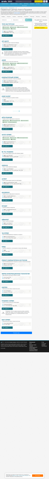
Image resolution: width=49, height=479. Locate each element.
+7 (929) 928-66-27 (7, 268)
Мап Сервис (6, 320)
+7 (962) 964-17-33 (7, 49)
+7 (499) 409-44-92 (7, 146)
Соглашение (44, 343)
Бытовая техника (5, 3)
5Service (5, 165)
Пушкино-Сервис (8, 301)
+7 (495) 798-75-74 (7, 227)
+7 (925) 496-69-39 (7, 35)
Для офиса (38, 3)
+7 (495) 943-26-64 (7, 213)
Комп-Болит (6, 96)
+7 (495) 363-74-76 (7, 129)
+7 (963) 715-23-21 (7, 241)
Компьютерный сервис (10, 77)
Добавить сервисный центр (47, 1)
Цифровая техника (13, 3)
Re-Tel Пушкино (7, 152)
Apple (20, 3)
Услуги (30, 343)
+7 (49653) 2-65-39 (7, 327)
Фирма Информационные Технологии (16, 274)
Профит (4, 206)
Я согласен (37, 475)
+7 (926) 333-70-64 (7, 200)
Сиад (3, 246)
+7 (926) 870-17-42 (7, 308)
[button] (23, 1)
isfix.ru (4, 1)
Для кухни (26, 3)
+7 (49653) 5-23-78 (7, 281)
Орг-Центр (5, 41)
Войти (44, 1)
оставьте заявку (17, 12)
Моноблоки (26, 16)
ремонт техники (13, 342)
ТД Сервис (5, 233)
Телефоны (3, 16)
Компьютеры (20, 16)
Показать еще (16, 332)
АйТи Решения (7, 117)
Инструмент (44, 3)
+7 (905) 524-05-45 (7, 104)
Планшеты (9, 16)
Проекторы (32, 16)
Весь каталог (24, 5)
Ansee (4, 60)
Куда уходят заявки (32, 344)
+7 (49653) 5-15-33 (7, 254)
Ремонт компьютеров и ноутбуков (14, 260)
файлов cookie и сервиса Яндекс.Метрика (21, 475)
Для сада (32, 3)
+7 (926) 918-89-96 (7, 85)
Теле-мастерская (8, 24)
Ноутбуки (14, 16)
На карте (28, 20)
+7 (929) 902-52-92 (7, 173)
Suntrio (4, 287)
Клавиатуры (44, 16)
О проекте (43, 344)
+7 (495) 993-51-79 (7, 186)
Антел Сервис (7, 134)
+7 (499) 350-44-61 (7, 71)
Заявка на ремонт (39, 1)
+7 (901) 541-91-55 (7, 295)
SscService (6, 192)
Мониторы (38, 16)
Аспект (4, 179)
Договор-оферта (32, 348)
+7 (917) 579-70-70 (7, 159)
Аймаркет (5, 219)
